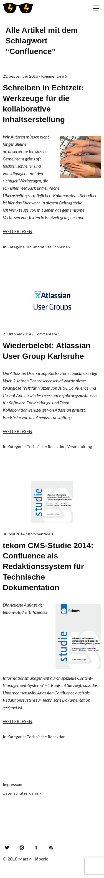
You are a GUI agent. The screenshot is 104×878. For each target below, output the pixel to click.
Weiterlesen (17, 231)
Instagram (22, 847)
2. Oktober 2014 (17, 334)
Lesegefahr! (18, 8)
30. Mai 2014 (14, 533)
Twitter (7, 847)
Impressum (12, 784)
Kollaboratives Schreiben (48, 246)
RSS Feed (51, 847)
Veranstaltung (79, 446)
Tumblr (36, 847)
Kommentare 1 (47, 334)
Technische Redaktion (46, 446)
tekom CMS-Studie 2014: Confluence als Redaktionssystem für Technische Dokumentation (48, 566)
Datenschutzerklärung (22, 793)
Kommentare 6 (54, 76)
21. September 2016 (20, 76)
